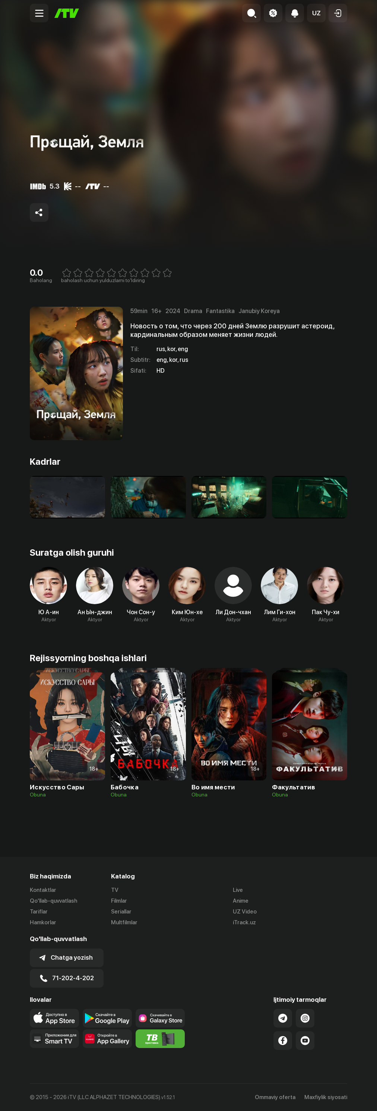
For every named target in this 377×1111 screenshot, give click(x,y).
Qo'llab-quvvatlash (53, 900)
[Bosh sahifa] (66, 13)
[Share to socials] (39, 212)
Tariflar (39, 911)
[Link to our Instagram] (305, 1018)
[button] (316, 13)
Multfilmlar (124, 922)
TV (114, 890)
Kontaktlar (43, 890)
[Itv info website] (160, 1038)
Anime (240, 900)
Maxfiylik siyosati (325, 1097)
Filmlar (119, 900)
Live (238, 890)
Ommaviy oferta (275, 1097)
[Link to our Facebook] (282, 1040)
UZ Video (245, 911)
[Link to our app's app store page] (54, 1018)
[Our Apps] (54, 1038)
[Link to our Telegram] (282, 1018)
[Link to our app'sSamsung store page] (160, 1018)
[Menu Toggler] (39, 13)
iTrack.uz (244, 922)
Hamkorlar (43, 922)
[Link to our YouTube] (305, 1040)
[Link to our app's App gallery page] (107, 1038)
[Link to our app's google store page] (107, 1018)
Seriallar (121, 911)
